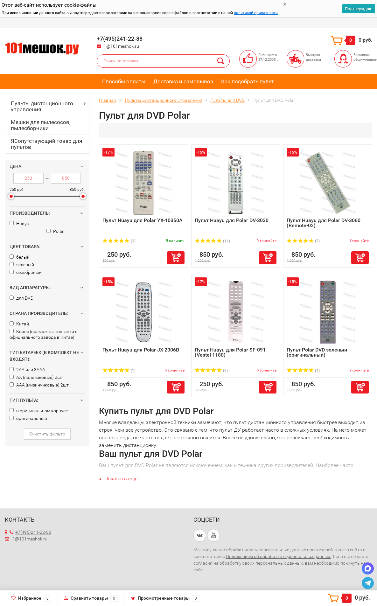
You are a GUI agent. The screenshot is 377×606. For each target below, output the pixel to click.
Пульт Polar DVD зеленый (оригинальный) (317, 352)
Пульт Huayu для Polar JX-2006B (140, 350)
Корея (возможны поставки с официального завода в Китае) (43, 334)
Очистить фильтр (47, 433)
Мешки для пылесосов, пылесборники (40, 125)
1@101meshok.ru (121, 46)
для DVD (21, 298)
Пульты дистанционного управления (42, 106)
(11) (212, 241)
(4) (303, 370)
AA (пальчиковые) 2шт (36, 377)
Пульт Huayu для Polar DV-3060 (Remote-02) (323, 222)
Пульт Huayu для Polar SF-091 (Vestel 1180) (230, 352)
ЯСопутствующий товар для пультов (46, 144)
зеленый (22, 264)
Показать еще (118, 479)
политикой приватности (256, 12)
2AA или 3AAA (27, 369)
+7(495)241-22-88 (30, 532)
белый (20, 257)
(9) (211, 370)
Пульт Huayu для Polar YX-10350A (142, 220)
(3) (119, 241)
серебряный (26, 272)
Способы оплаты (123, 81)
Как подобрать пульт (247, 81)
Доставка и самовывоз (183, 81)
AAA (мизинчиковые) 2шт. (40, 384)
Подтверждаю (359, 8)
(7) (303, 241)
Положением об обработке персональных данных (278, 556)
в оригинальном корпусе (39, 410)
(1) (119, 370)
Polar (55, 231)
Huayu (19, 223)
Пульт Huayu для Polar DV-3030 (232, 220)
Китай (19, 323)
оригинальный (28, 418)
